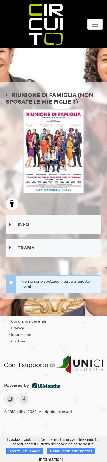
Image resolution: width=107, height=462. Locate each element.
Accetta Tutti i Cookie (25, 451)
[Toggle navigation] (95, 24)
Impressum (20, 335)
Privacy (16, 328)
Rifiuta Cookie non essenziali (71, 451)
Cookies (17, 341)
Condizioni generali (27, 321)
